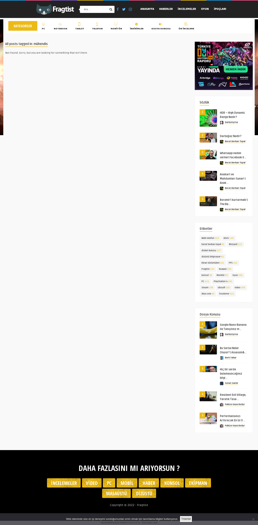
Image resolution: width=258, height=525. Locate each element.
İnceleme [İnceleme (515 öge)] (226, 293)
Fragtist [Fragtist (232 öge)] (208, 269)
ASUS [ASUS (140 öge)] (229, 238)
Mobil (126, 483)
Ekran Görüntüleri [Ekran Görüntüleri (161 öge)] (213, 262)
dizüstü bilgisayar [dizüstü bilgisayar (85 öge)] (213, 256)
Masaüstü (116, 493)
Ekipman (198, 483)
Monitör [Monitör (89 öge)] (222, 275)
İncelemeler (187, 9)
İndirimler (137, 26)
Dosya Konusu (161, 26)
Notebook (60, 26)
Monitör (116, 26)
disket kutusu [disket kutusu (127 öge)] (211, 250)
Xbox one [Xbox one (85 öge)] (208, 293)
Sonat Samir (231, 383)
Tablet (79, 26)
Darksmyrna (231, 122)
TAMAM (186, 518)
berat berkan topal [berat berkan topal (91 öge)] (213, 244)
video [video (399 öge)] (240, 287)
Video (92, 483)
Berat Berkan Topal (235, 141)
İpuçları (220, 9)
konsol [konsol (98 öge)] (207, 275)
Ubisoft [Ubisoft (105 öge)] (224, 287)
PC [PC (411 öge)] (205, 281)
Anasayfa (147, 9)
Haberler (166, 9)
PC (44, 26)
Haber (149, 483)
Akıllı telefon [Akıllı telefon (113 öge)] (210, 238)
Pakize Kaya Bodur (235, 404)
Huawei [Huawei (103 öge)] (225, 269)
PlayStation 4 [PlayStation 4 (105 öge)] (223, 281)
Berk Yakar (231, 357)
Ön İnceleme (186, 26)
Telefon (97, 26)
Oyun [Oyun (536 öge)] (237, 275)
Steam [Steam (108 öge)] (207, 287)
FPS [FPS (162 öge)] (233, 262)
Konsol (172, 483)
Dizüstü (144, 493)
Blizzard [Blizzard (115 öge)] (235, 244)
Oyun (205, 9)
